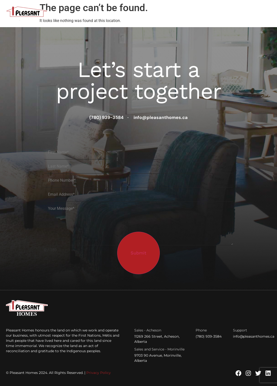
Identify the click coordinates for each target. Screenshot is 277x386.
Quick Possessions (121, 13)
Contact (262, 14)
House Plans (90, 14)
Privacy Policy (98, 372)
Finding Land (157, 13)
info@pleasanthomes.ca (253, 336)
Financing (230, 14)
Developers (187, 13)
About (247, 14)
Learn (210, 13)
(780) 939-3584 (209, 336)
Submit (138, 252)
